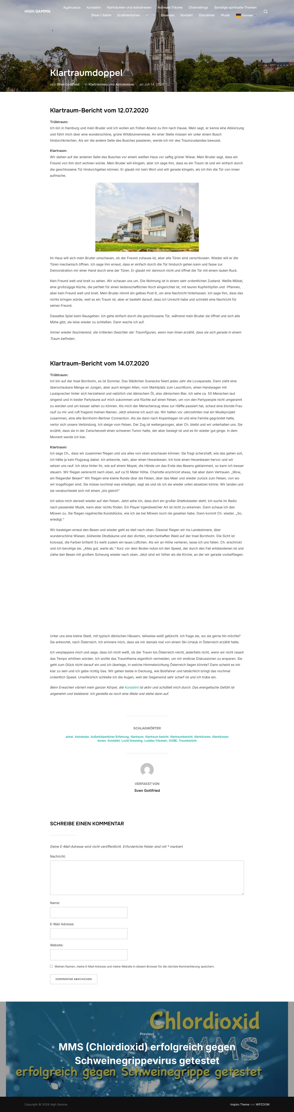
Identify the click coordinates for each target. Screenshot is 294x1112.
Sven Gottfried (68, 84)
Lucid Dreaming (132, 740)
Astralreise (82, 737)
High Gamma (34, 11)
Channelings (198, 7)
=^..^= (150, 15)
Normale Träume (170, 7)
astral (69, 737)
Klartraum (137, 737)
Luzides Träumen (155, 740)
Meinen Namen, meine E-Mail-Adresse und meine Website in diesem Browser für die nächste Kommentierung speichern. (135, 966)
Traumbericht (188, 740)
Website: (56, 945)
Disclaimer (207, 15)
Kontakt (186, 15)
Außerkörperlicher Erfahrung (110, 737)
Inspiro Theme (239, 1104)
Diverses (167, 15)
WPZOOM (263, 1104)
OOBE (173, 740)
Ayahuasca (71, 7)
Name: (55, 903)
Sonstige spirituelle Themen (235, 7)
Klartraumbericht (181, 737)
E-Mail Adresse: (62, 924)
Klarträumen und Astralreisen (129, 7)
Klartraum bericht (156, 737)
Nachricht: (58, 856)
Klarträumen (202, 737)
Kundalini (94, 7)
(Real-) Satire (101, 15)
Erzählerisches (128, 15)
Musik (225, 15)
